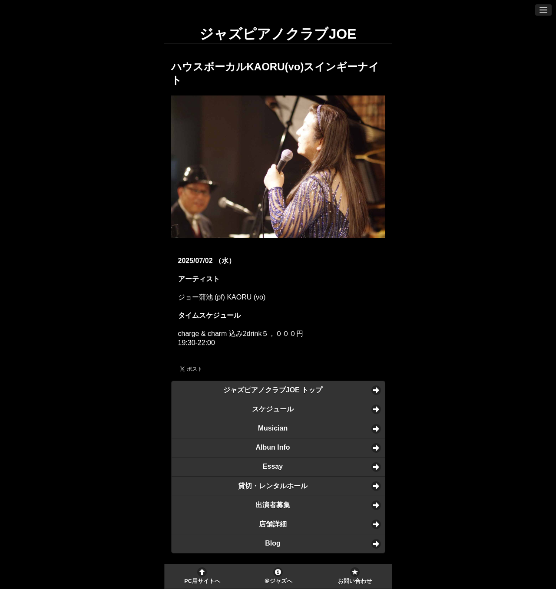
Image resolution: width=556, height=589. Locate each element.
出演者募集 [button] (272, 505)
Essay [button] (273, 466)
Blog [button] (273, 543)
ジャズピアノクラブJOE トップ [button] (272, 390)
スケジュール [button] (273, 409)
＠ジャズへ (278, 581)
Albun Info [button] (272, 447)
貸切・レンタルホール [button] (273, 486)
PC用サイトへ (202, 581)
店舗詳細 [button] (273, 524)
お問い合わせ (355, 581)
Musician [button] (273, 428)
